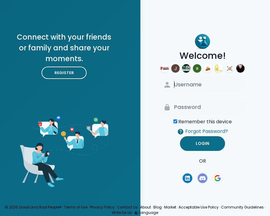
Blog (157, 207)
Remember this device (205, 121)
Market (170, 207)
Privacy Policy (102, 207)
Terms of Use (75, 207)
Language (146, 212)
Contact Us (127, 207)
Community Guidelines (242, 207)
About (145, 207)
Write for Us (122, 212)
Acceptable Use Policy (199, 207)
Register (64, 72)
